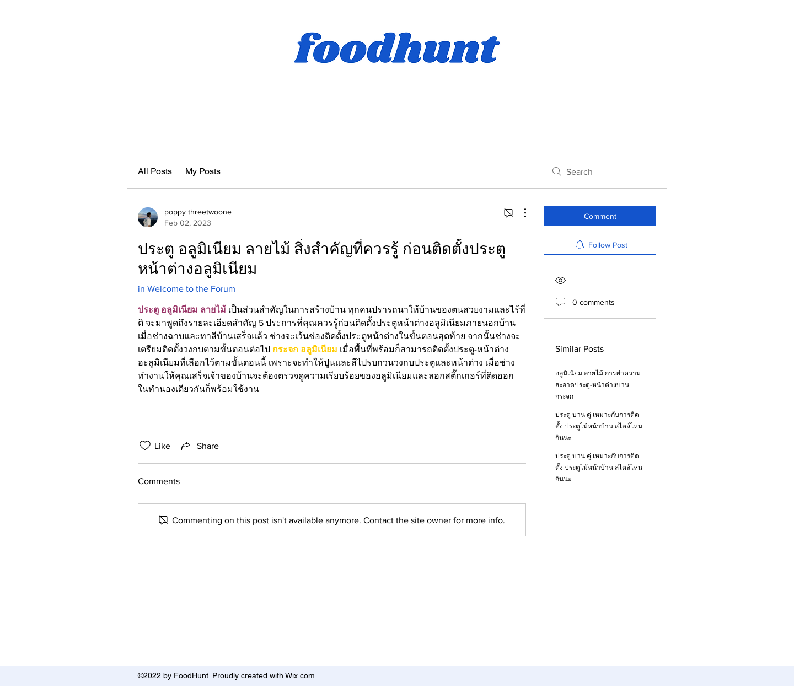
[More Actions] (519, 212)
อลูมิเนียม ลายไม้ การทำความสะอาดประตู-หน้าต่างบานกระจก (598, 384)
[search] (600, 171)
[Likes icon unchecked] (145, 445)
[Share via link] (199, 445)
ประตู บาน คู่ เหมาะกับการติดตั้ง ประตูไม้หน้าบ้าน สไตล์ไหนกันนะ (598, 426)
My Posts (203, 171)
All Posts (155, 171)
